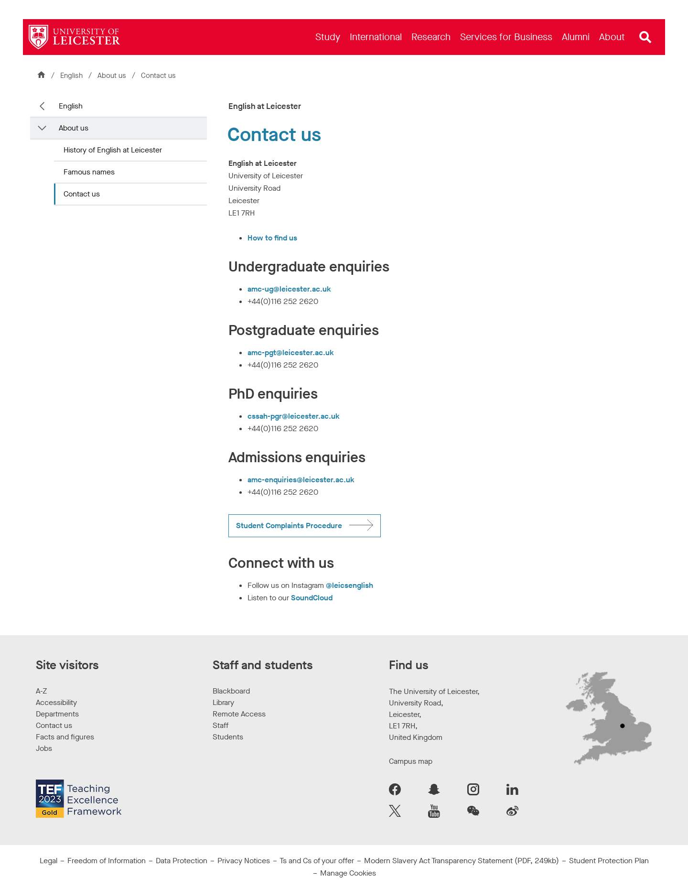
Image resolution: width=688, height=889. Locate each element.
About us (112, 75)
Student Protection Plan (609, 861)
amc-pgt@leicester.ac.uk (290, 352)
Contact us (82, 194)
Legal (48, 861)
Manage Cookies (348, 873)
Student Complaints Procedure (289, 525)
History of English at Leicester (113, 150)
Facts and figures (65, 737)
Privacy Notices (243, 861)
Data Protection (181, 861)
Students (228, 737)
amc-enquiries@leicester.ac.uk (301, 480)
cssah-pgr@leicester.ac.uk (293, 416)
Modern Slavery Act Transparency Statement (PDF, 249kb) (461, 861)
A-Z (41, 691)
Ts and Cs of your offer (317, 861)
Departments (57, 714)
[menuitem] (328, 37)
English (71, 75)
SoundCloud (312, 598)
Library (223, 702)
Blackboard (231, 691)
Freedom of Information (106, 861)
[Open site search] (645, 37)
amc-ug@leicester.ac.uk (289, 289)
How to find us (272, 238)
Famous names (89, 172)
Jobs (44, 748)
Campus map (410, 761)
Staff (220, 725)
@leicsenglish (349, 585)
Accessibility (56, 702)
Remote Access (239, 714)
